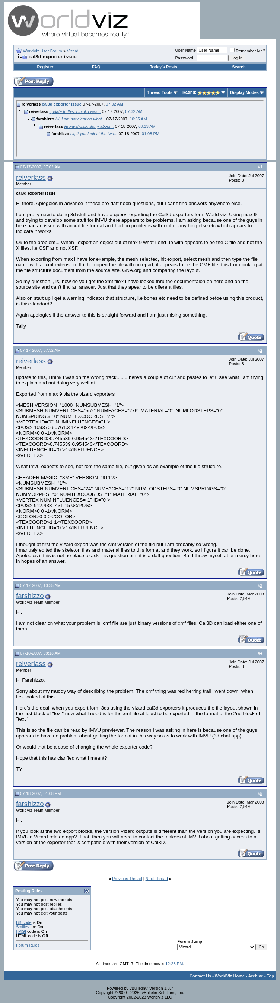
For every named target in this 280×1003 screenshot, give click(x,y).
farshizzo (30, 596)
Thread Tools (159, 92)
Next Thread (157, 878)
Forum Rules (27, 945)
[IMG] (21, 931)
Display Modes (244, 92)
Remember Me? (247, 51)
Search (239, 67)
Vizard (73, 51)
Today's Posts (163, 67)
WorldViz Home (230, 976)
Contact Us (200, 976)
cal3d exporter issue (62, 104)
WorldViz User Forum (42, 51)
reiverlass (31, 177)
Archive (255, 976)
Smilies (22, 927)
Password (184, 58)
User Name (185, 50)
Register (45, 67)
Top (270, 976)
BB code (24, 922)
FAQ (96, 67)
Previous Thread (127, 878)
